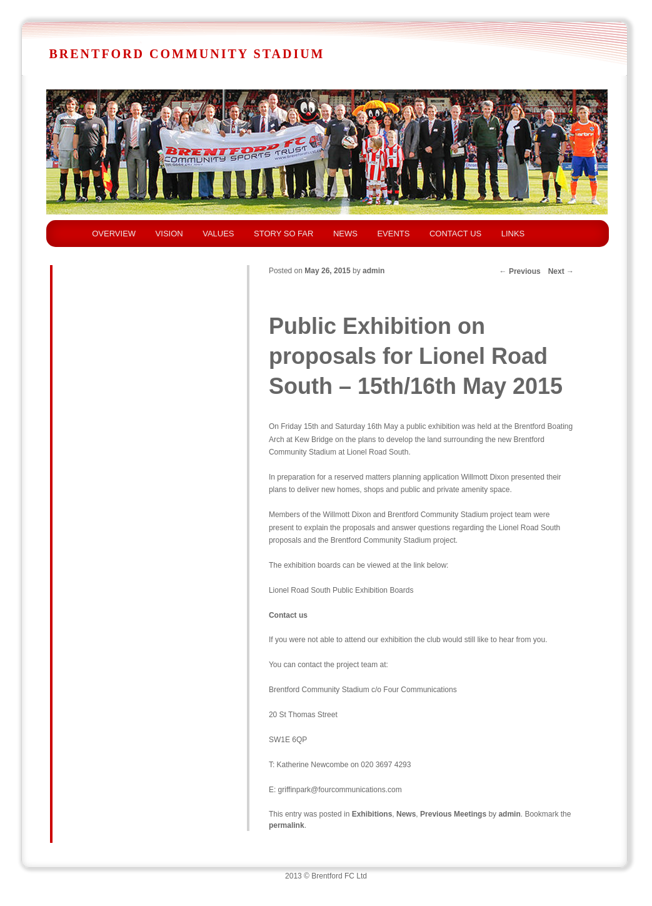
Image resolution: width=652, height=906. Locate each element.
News (406, 814)
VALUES (218, 233)
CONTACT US (455, 233)
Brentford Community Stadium (186, 54)
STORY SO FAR (283, 233)
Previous (520, 271)
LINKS (513, 233)
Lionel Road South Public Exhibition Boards (341, 590)
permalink (286, 825)
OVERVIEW (114, 233)
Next (561, 271)
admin (373, 270)
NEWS (345, 233)
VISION (169, 233)
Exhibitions (372, 814)
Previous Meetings (453, 814)
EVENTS (393, 233)
